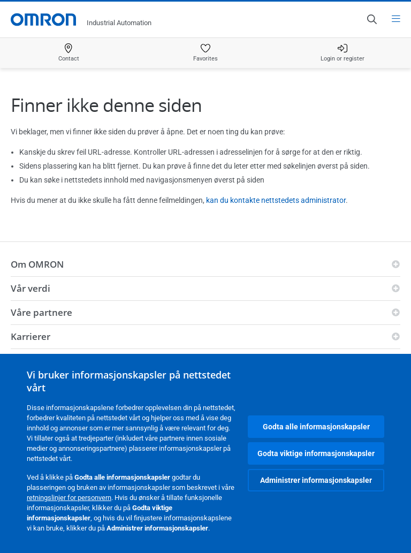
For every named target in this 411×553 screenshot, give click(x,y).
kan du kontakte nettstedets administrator (276, 200)
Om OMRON (37, 264)
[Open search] (371, 19)
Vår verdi (30, 288)
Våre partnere (41, 312)
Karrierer (30, 336)
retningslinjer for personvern (69, 498)
